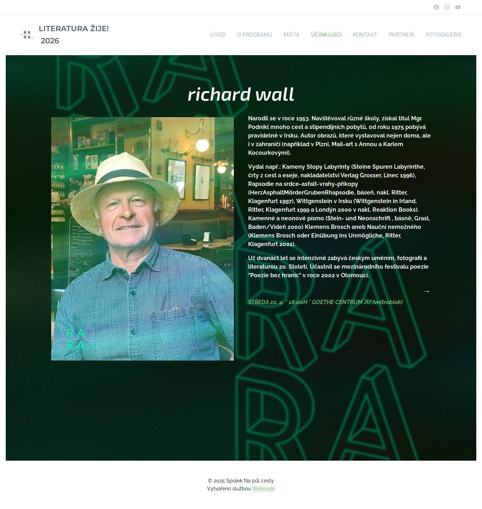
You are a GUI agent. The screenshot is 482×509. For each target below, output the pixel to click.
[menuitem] (230, 35)
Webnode (263, 488)
